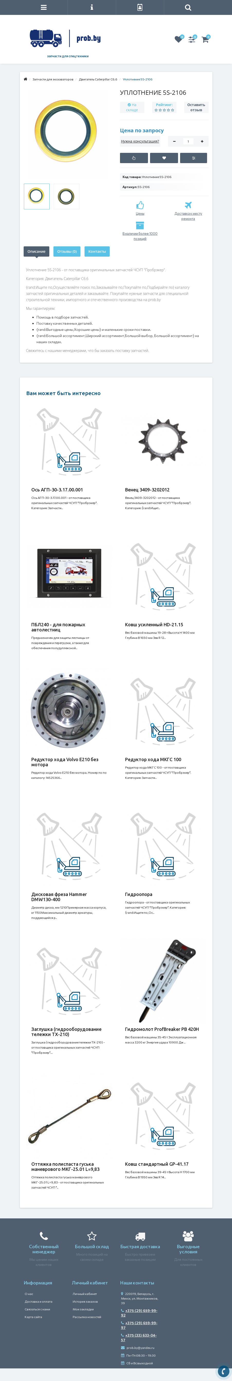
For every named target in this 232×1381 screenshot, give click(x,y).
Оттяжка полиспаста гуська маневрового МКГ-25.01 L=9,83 (65, 1166)
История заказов (85, 1301)
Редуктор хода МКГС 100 (153, 759)
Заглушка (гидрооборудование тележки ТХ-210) (66, 1032)
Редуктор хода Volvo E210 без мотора (64, 762)
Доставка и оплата (38, 1301)
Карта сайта (33, 1317)
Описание (36, 251)
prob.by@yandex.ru (137, 1347)
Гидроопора (138, 894)
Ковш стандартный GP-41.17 (157, 1164)
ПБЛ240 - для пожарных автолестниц (58, 627)
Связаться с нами (37, 1309)
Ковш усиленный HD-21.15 (154, 624)
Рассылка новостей (87, 1317)
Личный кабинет (85, 1293)
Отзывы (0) (67, 251)
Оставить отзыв (196, 107)
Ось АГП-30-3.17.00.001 (57, 489)
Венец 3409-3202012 (147, 489)
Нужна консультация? (140, 141)
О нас (29, 1293)
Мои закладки (83, 1309)
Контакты (97, 251)
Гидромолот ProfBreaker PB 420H (162, 1029)
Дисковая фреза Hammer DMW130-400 (59, 897)
